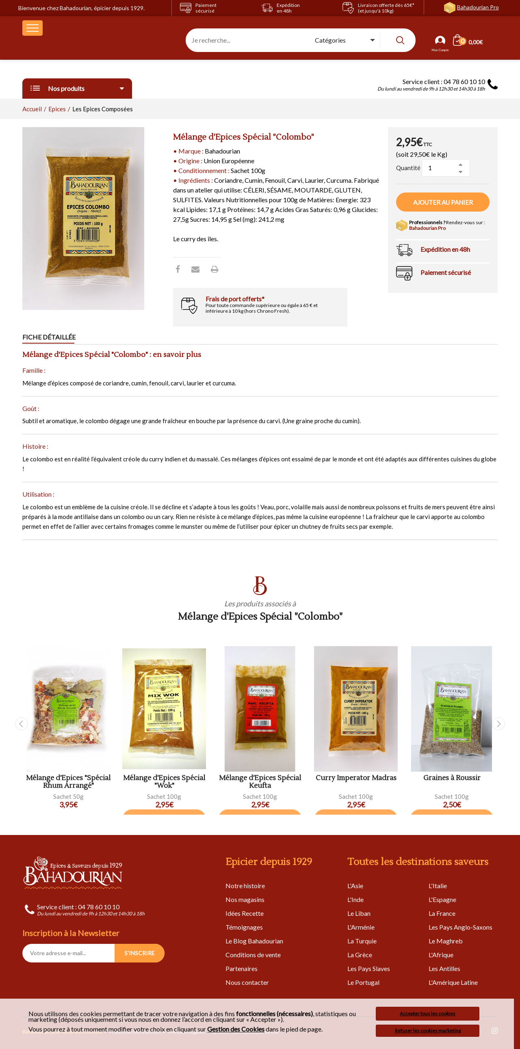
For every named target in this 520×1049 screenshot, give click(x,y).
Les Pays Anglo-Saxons (460, 927)
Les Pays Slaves (368, 968)
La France (442, 913)
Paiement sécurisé (445, 272)
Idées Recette (244, 913)
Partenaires (241, 968)
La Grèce (359, 954)
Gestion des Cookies (235, 1029)
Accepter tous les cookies (427, 1013)
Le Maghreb (446, 941)
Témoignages (244, 927)
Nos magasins (244, 899)
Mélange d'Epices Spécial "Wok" (164, 781)
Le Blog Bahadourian (254, 941)
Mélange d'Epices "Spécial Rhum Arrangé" (68, 781)
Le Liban (358, 913)
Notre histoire (245, 885)
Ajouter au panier (443, 202)
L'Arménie (361, 927)
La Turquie (362, 941)
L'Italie (438, 885)
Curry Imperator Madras (356, 778)
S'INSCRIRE (139, 953)
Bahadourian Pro (478, 7)
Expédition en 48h (445, 249)
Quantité (408, 167)
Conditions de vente (253, 954)
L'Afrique (441, 954)
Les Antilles (444, 968)
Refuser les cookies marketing (428, 1030)
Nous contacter (247, 982)
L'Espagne (442, 899)
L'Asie (355, 885)
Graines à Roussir (452, 778)
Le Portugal (363, 982)
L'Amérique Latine (453, 982)
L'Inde (355, 899)
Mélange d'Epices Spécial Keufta (260, 781)
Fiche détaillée (49, 337)
